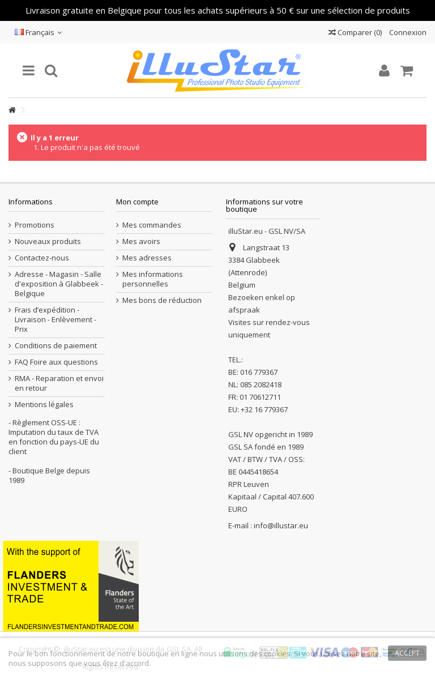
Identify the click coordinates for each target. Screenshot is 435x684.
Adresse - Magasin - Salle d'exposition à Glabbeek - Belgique (59, 284)
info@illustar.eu (281, 525)
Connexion (407, 32)
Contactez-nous (42, 258)
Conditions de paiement (56, 345)
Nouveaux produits (48, 241)
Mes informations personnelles (152, 279)
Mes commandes (151, 225)
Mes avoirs (141, 241)
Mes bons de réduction (162, 300)
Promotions (34, 225)
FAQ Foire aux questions (56, 362)
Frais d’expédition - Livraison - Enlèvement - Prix (55, 319)
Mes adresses (147, 258)
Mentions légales (44, 404)
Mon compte (137, 201)
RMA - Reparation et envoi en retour (59, 383)
